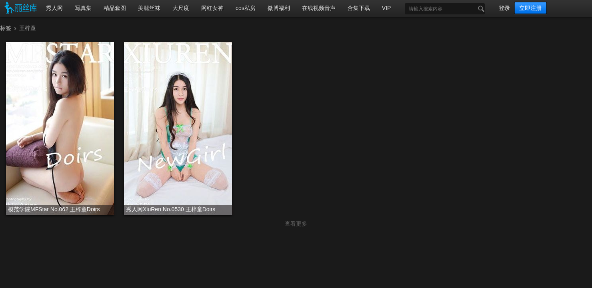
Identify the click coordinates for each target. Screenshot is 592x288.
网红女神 (212, 8)
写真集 (83, 8)
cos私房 (246, 8)
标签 (5, 28)
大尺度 (180, 8)
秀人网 (54, 8)
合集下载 (359, 8)
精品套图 (115, 8)
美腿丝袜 (149, 8)
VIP (386, 8)
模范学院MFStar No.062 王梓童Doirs (54, 209)
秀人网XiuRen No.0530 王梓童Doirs (170, 209)
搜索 (479, 9)
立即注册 (530, 8)
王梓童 (27, 28)
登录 (504, 8)
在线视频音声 (319, 8)
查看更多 (296, 223)
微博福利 (279, 8)
